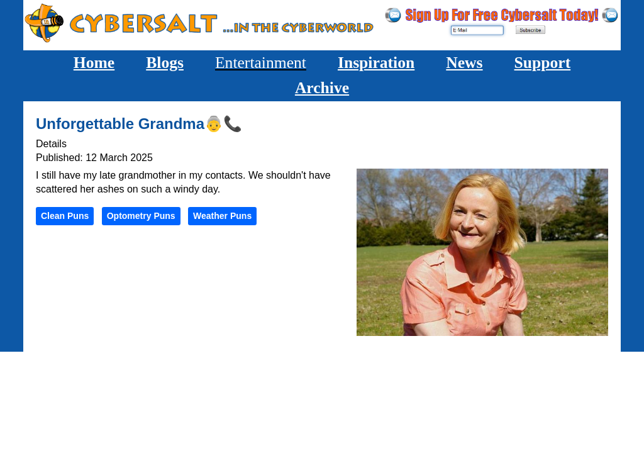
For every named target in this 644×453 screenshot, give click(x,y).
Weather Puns (222, 216)
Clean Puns (65, 216)
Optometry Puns (141, 216)
